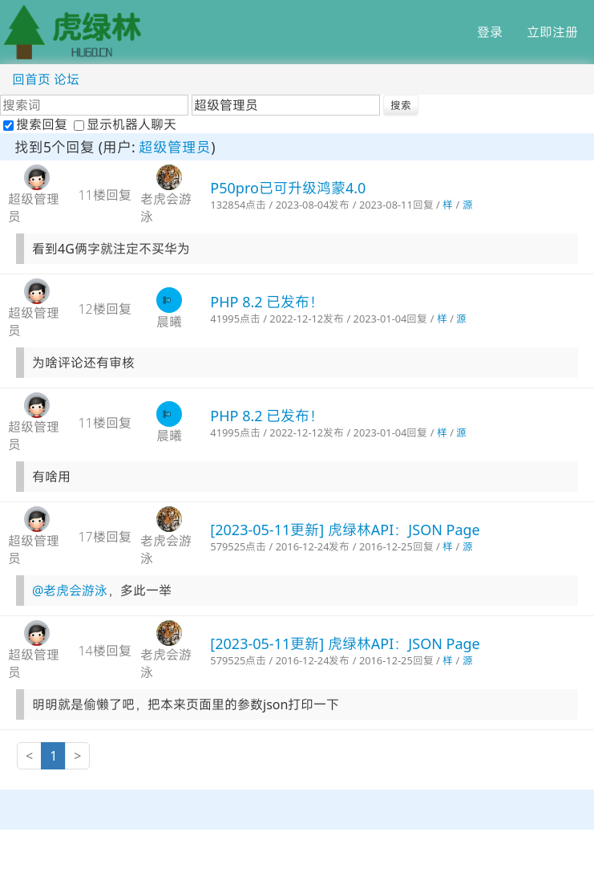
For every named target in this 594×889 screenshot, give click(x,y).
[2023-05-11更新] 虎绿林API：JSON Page (344, 529)
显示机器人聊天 (125, 124)
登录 (490, 32)
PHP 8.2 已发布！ (267, 301)
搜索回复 (37, 124)
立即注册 (552, 32)
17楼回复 (104, 537)
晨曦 (169, 322)
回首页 (31, 79)
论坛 (66, 79)
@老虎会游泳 (69, 590)
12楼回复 (104, 309)
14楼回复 (104, 651)
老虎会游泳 (166, 207)
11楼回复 (104, 195)
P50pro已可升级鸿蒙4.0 (288, 187)
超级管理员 (175, 146)
